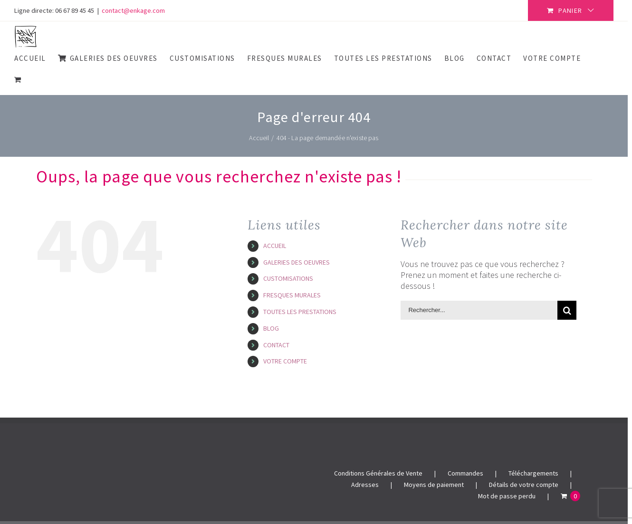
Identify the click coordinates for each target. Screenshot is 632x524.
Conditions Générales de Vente (378, 473)
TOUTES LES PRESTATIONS (299, 311)
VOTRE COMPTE (285, 361)
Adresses (365, 484)
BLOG (271, 328)
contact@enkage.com (133, 10)
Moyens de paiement (434, 484)
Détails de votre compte (523, 484)
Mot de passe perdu (507, 496)
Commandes (465, 473)
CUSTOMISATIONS (288, 278)
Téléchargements (533, 473)
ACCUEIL (274, 245)
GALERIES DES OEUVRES (296, 262)
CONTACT (276, 345)
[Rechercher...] (479, 310)
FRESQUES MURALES (292, 295)
